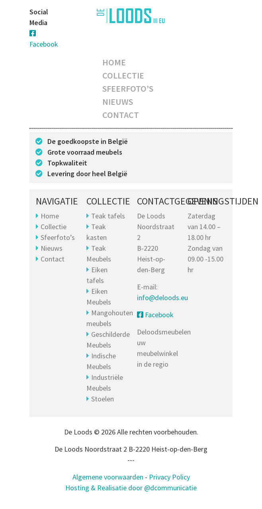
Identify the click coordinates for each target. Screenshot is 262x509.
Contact (120, 114)
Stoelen (102, 398)
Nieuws (117, 101)
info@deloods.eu (162, 297)
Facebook (155, 314)
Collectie (123, 75)
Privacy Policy (169, 476)
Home (114, 62)
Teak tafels (108, 215)
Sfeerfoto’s (127, 88)
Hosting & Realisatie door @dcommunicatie (131, 487)
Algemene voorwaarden (107, 476)
